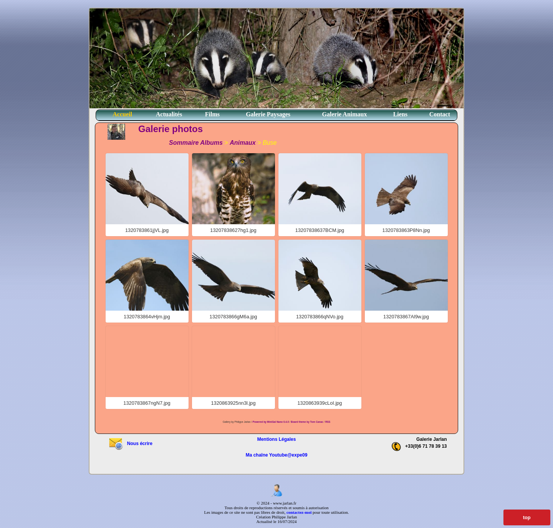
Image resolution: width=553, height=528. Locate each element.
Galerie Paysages (268, 114)
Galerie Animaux (344, 114)
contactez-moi (298, 512)
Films (212, 114)
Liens (400, 114)
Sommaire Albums (196, 142)
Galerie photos (170, 129)
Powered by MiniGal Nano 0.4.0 (271, 421)
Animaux (243, 142)
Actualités (169, 114)
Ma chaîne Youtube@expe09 (277, 455)
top (527, 517)
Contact (439, 114)
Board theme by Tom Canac (307, 421)
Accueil (122, 114)
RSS (327, 421)
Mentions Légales (276, 439)
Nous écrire (130, 443)
